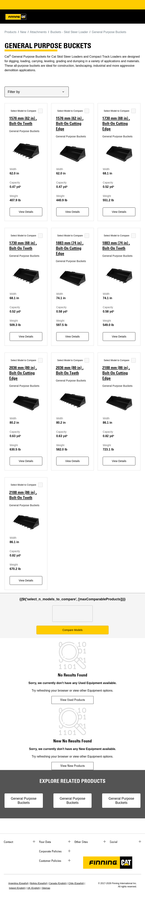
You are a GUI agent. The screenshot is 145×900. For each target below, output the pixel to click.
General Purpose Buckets (23, 801)
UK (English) (33, 888)
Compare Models (72, 629)
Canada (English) (58, 883)
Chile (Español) (76, 883)
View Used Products (72, 700)
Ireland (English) (17, 888)
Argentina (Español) (18, 883)
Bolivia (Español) (38, 883)
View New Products (72, 766)
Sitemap (46, 888)
